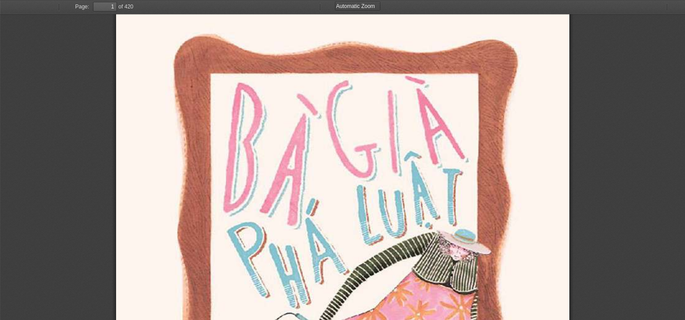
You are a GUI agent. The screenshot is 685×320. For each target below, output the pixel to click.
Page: (82, 7)
